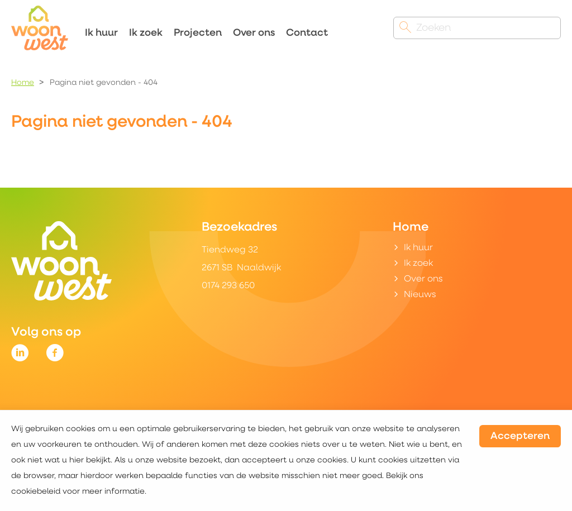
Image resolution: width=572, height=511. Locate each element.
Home (22, 83)
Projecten (198, 33)
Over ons (254, 33)
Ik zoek (146, 33)
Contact (307, 33)
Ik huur (101, 33)
